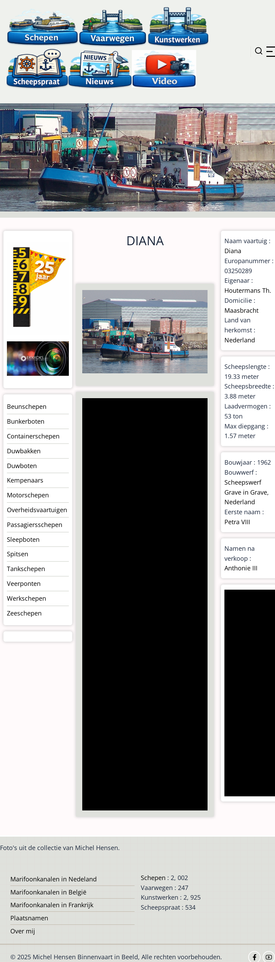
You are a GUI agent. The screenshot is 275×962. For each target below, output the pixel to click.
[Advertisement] (144, 605)
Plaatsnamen (29, 918)
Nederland (239, 340)
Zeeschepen (24, 613)
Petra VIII (237, 522)
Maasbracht (241, 310)
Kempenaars (25, 480)
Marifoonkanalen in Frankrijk (51, 905)
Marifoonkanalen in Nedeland (53, 879)
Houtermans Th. (247, 290)
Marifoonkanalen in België (48, 892)
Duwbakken (24, 451)
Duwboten (22, 466)
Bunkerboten (25, 421)
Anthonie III (240, 568)
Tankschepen (26, 569)
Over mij (22, 931)
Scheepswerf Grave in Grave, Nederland (246, 492)
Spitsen (17, 554)
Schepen (153, 877)
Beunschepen (26, 406)
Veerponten (24, 583)
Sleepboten (23, 539)
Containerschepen (33, 436)
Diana (232, 251)
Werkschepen (26, 598)
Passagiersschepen (34, 524)
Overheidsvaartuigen (37, 510)
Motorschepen (28, 495)
